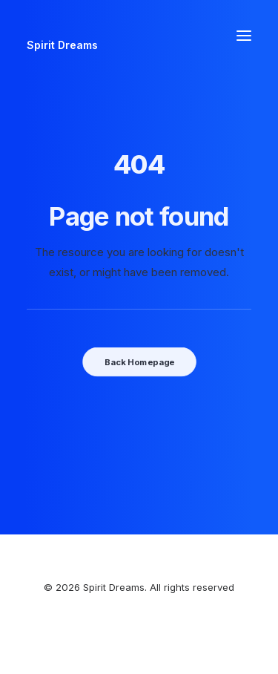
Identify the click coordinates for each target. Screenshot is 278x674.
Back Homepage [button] (138, 361)
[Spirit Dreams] (62, 35)
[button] (244, 35)
